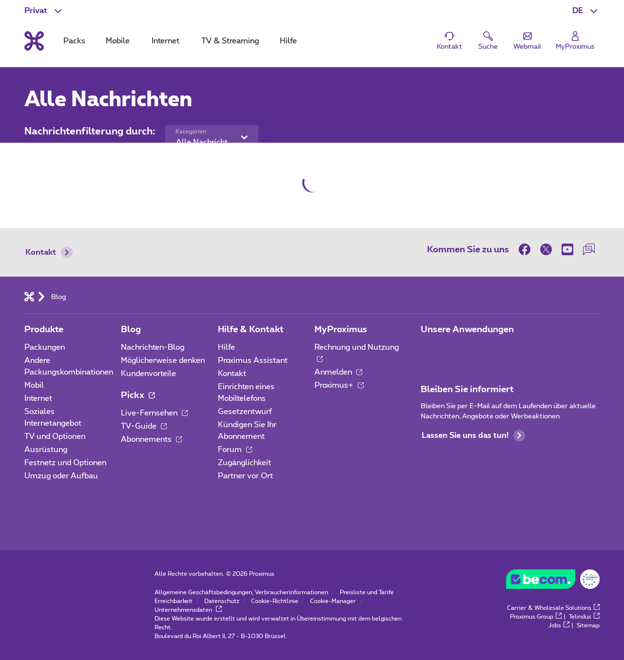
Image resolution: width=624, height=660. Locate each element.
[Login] (575, 41)
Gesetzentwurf (245, 411)
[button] (586, 11)
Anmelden (338, 372)
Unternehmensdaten (188, 610)
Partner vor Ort (245, 476)
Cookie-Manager (333, 601)
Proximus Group (536, 617)
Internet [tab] (165, 41)
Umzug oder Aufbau (61, 476)
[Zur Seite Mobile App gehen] (429, 350)
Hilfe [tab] (288, 41)
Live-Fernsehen (154, 413)
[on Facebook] (527, 249)
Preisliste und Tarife (367, 592)
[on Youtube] (567, 249)
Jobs (558, 625)
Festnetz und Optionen (65, 463)
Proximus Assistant (253, 360)
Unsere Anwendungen (467, 329)
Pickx (138, 395)
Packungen (44, 347)
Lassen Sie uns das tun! (473, 435)
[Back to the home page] (34, 41)
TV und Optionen (54, 436)
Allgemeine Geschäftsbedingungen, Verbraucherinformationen (241, 592)
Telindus (584, 617)
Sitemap (588, 625)
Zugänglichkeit (244, 463)
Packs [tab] (74, 41)
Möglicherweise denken (163, 360)
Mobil (34, 385)
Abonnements (151, 439)
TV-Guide (144, 426)
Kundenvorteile (148, 373)
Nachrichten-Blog (152, 347)
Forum (235, 449)
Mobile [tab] (118, 41)
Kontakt (49, 252)
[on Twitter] (546, 249)
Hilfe (226, 347)
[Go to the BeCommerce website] (553, 581)
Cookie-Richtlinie (274, 601)
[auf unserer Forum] (589, 249)
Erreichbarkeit (174, 601)
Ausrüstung (45, 449)
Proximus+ (339, 385)
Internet (38, 398)
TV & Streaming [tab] (230, 41)
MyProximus (340, 329)
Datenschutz (221, 601)
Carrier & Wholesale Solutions (553, 608)
